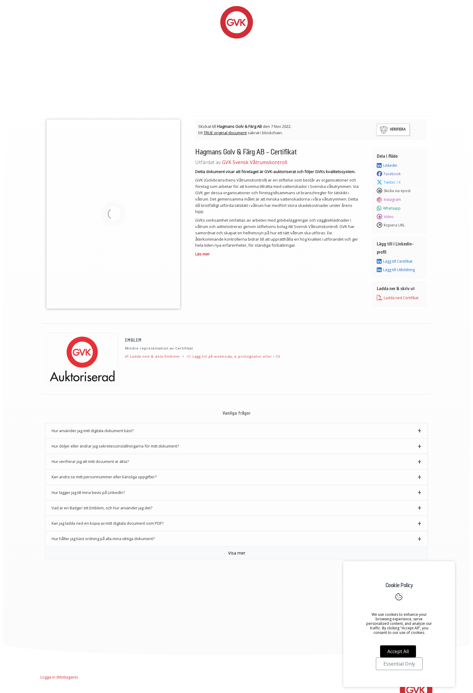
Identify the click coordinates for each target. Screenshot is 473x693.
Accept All (398, 651)
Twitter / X (389, 182)
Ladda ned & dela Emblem (152, 356)
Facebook (389, 174)
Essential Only (399, 663)
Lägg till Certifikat (394, 261)
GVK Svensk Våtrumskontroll (254, 162)
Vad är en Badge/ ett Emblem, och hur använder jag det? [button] (102, 508)
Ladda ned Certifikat (397, 298)
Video (385, 217)
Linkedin (387, 165)
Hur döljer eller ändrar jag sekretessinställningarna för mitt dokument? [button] (115, 446)
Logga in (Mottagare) (59, 677)
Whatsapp (389, 208)
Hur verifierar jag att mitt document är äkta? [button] (90, 461)
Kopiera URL (391, 225)
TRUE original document (225, 132)
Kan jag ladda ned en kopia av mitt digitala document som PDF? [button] (107, 523)
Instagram (389, 200)
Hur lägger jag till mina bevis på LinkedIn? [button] (88, 492)
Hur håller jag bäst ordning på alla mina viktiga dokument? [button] (103, 538)
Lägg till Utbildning (396, 270)
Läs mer (202, 254)
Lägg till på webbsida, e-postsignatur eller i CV (234, 356)
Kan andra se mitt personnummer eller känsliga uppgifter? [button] (104, 476)
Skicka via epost (394, 191)
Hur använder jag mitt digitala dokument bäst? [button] (93, 430)
